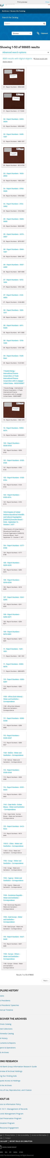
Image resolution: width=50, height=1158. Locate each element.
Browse (22, 33)
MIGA (15, 1152)
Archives (5, 11)
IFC (10, 1152)
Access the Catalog (18, 11)
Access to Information (39, 1135)
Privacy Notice (10, 1135)
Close (47, 2)
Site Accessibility (23, 1135)
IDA (6, 1152)
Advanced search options (14, 52)
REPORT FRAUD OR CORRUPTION (21, 1141)
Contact (8, 1138)
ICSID (21, 1152)
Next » (45, 980)
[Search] (25, 23)
